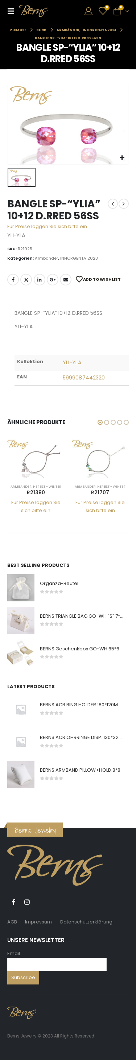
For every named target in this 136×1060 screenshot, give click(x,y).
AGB (12, 921)
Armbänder (46, 258)
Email (13, 953)
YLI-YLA (72, 362)
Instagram (26, 902)
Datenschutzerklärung (86, 921)
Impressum (38, 921)
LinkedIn (39, 279)
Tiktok (40, 902)
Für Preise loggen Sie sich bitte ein (47, 226)
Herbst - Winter (47, 486)
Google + (52, 279)
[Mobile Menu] (13, 11)
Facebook (13, 279)
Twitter (26, 279)
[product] (36, 458)
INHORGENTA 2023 (79, 258)
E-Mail (65, 279)
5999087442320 (84, 377)
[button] (100, 422)
